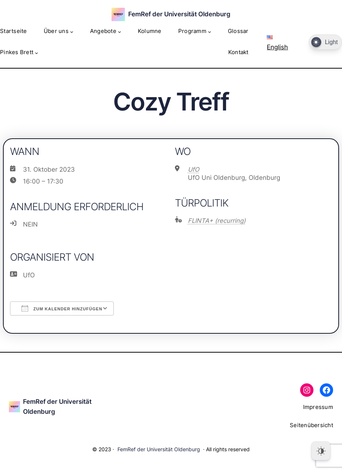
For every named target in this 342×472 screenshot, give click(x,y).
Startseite (13, 31)
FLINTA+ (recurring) (217, 220)
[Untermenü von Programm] (209, 31)
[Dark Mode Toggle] (325, 42)
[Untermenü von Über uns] (71, 31)
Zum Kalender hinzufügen (61, 308)
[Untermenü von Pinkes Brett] (36, 53)
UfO (193, 169)
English (277, 43)
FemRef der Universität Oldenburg (179, 14)
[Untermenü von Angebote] (119, 31)
